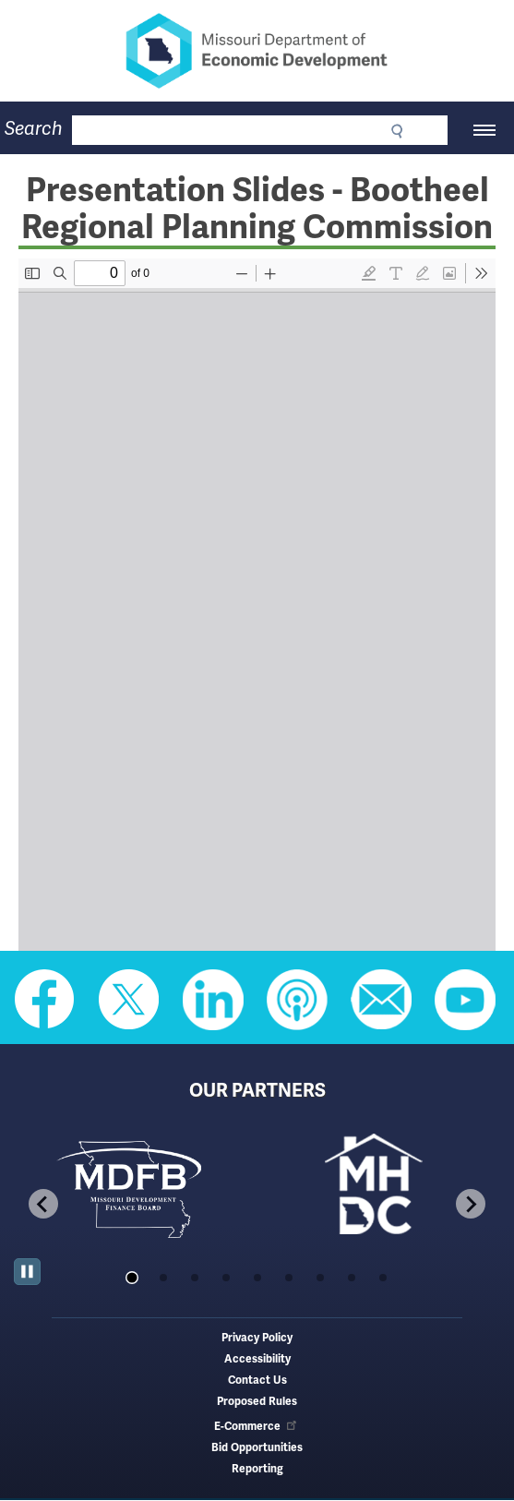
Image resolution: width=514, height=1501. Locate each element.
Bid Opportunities (257, 1448)
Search (34, 128)
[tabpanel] (135, 1188)
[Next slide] (470, 1204)
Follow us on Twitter (129, 999)
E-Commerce (256, 1427)
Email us (381, 999)
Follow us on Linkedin (213, 999)
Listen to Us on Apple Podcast (297, 999)
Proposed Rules (257, 1402)
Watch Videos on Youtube (465, 999)
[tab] (131, 1278)
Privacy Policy (257, 1338)
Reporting (257, 1469)
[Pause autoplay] (27, 1271)
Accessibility (257, 1359)
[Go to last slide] (43, 1204)
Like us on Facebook (45, 999)
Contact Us (257, 1380)
